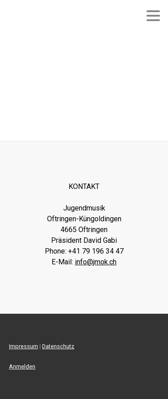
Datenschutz (58, 346)
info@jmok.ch (95, 262)
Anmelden (22, 366)
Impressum (23, 346)
